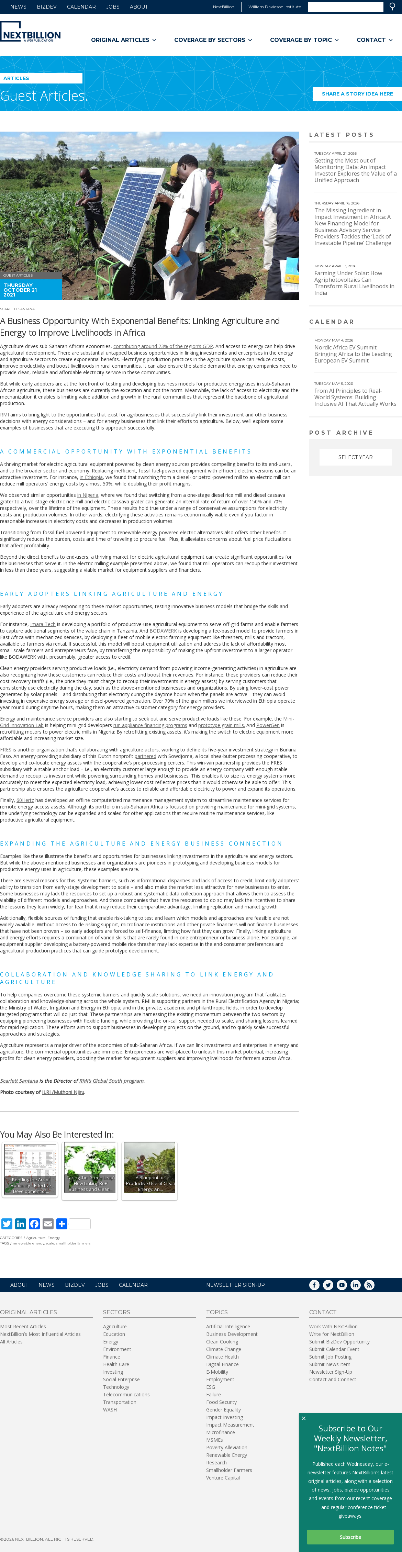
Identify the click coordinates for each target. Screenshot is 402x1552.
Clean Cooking (222, 1341)
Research (216, 1462)
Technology (116, 1387)
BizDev (47, 7)
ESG (210, 1387)
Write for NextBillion (331, 1334)
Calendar (81, 7)
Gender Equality (223, 1409)
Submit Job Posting (330, 1356)
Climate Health (222, 1356)
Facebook (319, 1287)
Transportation (119, 1402)
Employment (220, 1379)
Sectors (116, 1312)
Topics (217, 1312)
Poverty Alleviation (226, 1447)
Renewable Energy (226, 1455)
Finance (111, 1356)
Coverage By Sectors (213, 40)
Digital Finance (222, 1364)
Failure (213, 1394)
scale (50, 1243)
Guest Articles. (44, 95)
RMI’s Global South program (111, 1081)
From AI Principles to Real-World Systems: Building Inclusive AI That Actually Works (355, 397)
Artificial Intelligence (228, 1326)
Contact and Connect (332, 1379)
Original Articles (124, 40)
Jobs (113, 7)
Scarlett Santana (17, 309)
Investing (113, 1372)
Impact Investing (224, 1417)
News (18, 7)
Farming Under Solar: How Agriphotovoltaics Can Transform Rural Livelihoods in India (354, 283)
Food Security (221, 1402)
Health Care (116, 1364)
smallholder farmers (73, 1243)
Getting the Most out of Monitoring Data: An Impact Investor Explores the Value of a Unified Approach (355, 170)
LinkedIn (360, 1287)
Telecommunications (126, 1394)
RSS (374, 1287)
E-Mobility (217, 1372)
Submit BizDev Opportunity (339, 1341)
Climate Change (223, 1349)
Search (392, 6)
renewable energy (28, 1243)
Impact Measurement (230, 1424)
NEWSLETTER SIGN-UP (235, 1285)
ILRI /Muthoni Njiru (63, 1092)
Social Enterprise (121, 1379)
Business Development (232, 1334)
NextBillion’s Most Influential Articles (40, 1334)
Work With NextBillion (333, 1326)
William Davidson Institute (274, 6)
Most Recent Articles (23, 1326)
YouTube (346, 1287)
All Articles (11, 1341)
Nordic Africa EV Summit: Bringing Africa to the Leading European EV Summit (353, 354)
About (139, 7)
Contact (375, 40)
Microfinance (220, 1432)
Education (114, 1334)
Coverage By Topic (304, 40)
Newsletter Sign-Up (330, 1372)
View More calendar (379, 322)
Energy (53, 1238)
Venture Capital (223, 1477)
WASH (110, 1409)
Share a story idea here (362, 96)
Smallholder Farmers (229, 1470)
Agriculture (36, 1238)
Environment (117, 1349)
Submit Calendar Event (334, 1349)
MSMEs (214, 1440)
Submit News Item (329, 1364)
